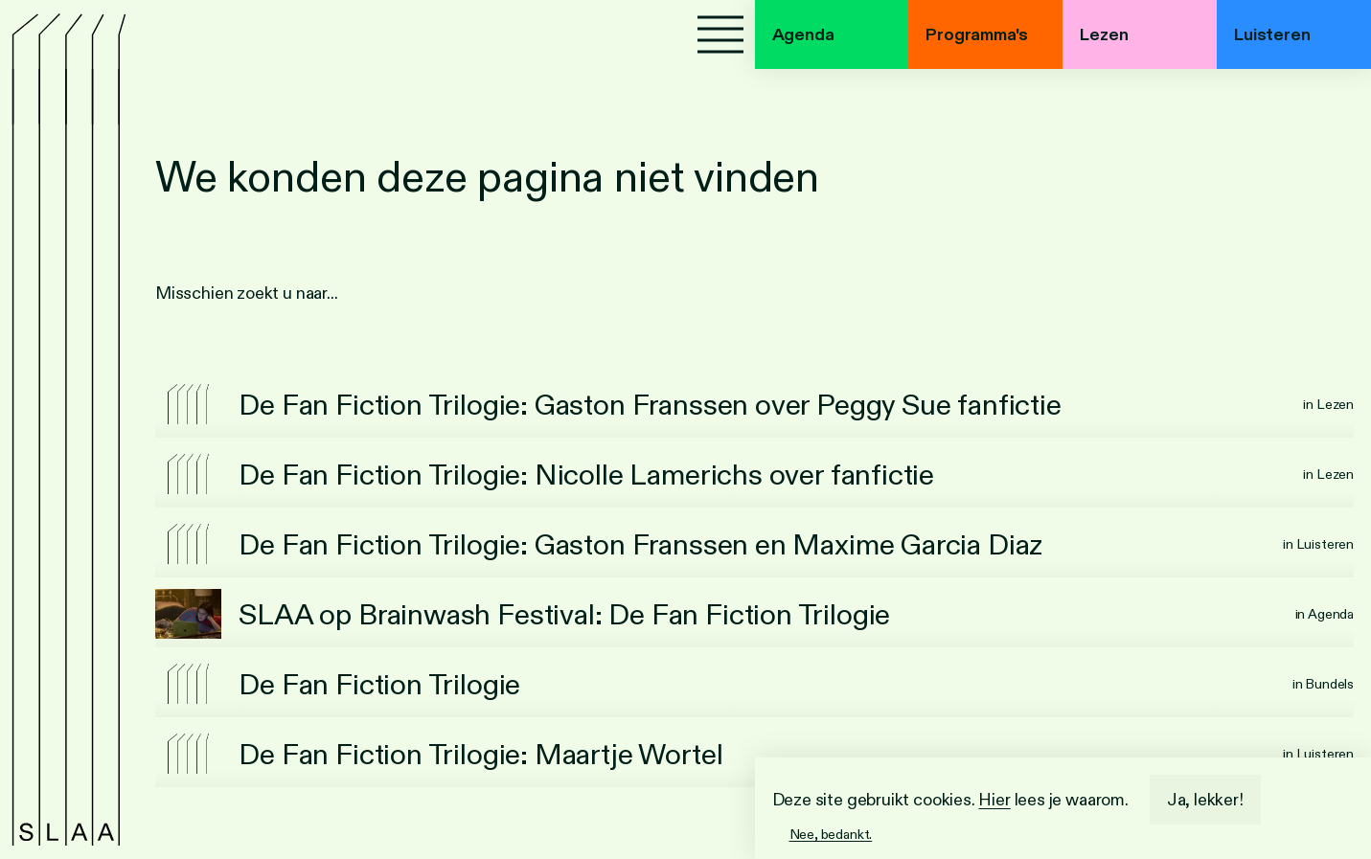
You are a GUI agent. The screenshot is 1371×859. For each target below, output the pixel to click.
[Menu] (720, 34)
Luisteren (1272, 34)
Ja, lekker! (1205, 799)
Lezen (1104, 34)
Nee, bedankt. (831, 834)
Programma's (976, 34)
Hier (994, 799)
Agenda (803, 34)
